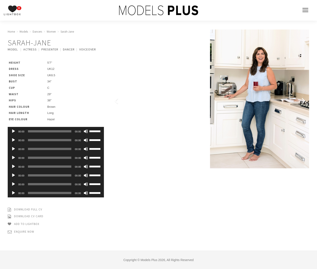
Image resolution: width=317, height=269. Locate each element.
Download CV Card (25, 216)
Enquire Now (21, 232)
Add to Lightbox (23, 224)
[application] (56, 131)
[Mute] (86, 131)
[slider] (50, 131)
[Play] (13, 131)
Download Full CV (25, 210)
